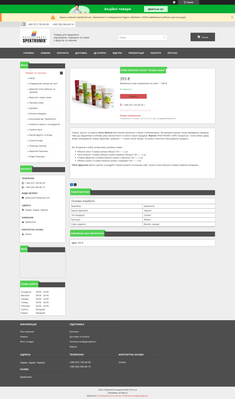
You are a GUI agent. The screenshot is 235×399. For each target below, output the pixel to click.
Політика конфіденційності (83, 341)
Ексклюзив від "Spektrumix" (42, 119)
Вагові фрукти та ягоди (40, 135)
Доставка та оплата (79, 336)
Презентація (136, 53)
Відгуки (117, 53)
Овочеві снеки (36, 103)
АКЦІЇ (32, 78)
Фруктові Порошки (38, 151)
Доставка (81, 53)
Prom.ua (133, 390)
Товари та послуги (35, 72)
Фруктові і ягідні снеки (40, 97)
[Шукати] (165, 37)
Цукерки (33, 108)
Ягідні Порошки (37, 156)
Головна (28, 53)
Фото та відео (27, 341)
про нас (172, 53)
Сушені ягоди (36, 140)
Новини (45, 53)
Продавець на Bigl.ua (117, 393)
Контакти (63, 53)
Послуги (156, 53)
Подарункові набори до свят (43, 83)
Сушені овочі (35, 129)
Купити (133, 96)
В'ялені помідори (37, 113)
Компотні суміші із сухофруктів (44, 124)
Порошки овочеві (37, 146)
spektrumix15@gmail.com (37, 197)
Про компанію (27, 331)
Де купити (100, 53)
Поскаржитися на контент (110, 396)
